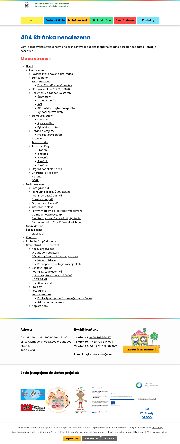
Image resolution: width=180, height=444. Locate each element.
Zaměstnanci (40, 77)
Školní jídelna (125, 20)
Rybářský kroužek (48, 127)
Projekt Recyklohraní (50, 134)
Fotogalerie (39, 290)
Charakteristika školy (45, 173)
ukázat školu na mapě (141, 352)
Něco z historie (46, 260)
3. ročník (42, 157)
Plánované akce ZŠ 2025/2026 (51, 89)
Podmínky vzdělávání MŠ (47, 271)
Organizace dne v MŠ (45, 203)
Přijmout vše (71, 438)
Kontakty (148, 20)
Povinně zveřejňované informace (52, 74)
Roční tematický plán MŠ (47, 195)
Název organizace (43, 249)
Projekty (37, 287)
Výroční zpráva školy (50, 112)
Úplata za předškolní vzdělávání (52, 275)
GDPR (35, 180)
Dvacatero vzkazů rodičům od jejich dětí (57, 222)
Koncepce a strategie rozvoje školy (59, 264)
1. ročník (42, 150)
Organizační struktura (45, 252)
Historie (36, 176)
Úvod (32, 20)
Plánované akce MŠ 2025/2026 (51, 192)
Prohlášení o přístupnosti (41, 241)
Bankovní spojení (42, 268)
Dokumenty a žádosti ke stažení (51, 93)
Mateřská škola (78, 20)
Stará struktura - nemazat (42, 245)
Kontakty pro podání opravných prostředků (64, 298)
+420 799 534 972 (105, 346)
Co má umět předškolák (47, 214)
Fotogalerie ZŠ (41, 81)
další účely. (157, 427)
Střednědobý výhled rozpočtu (56, 108)
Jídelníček (38, 233)
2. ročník (42, 154)
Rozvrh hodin (40, 142)
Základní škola (55, 20)
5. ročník (42, 165)
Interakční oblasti (42, 207)
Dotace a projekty (43, 131)
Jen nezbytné (91, 438)
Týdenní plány (40, 146)
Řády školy (44, 96)
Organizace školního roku (47, 169)
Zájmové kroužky (42, 115)
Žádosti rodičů (46, 100)
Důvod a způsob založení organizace (55, 256)
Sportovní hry (45, 123)
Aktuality (37, 138)
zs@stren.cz (91, 354)
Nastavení (109, 438)
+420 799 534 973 (101, 341)
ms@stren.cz (108, 354)
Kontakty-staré (41, 294)
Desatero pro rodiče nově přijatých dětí (56, 218)
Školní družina (101, 20)
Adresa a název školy (50, 302)
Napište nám (40, 306)
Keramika (43, 119)
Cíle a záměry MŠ (42, 199)
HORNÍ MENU (39, 279)
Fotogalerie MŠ (41, 188)
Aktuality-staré (46, 283)
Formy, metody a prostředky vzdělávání (57, 211)
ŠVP (39, 104)
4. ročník (42, 161)
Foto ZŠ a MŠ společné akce (54, 85)
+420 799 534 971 (100, 337)
